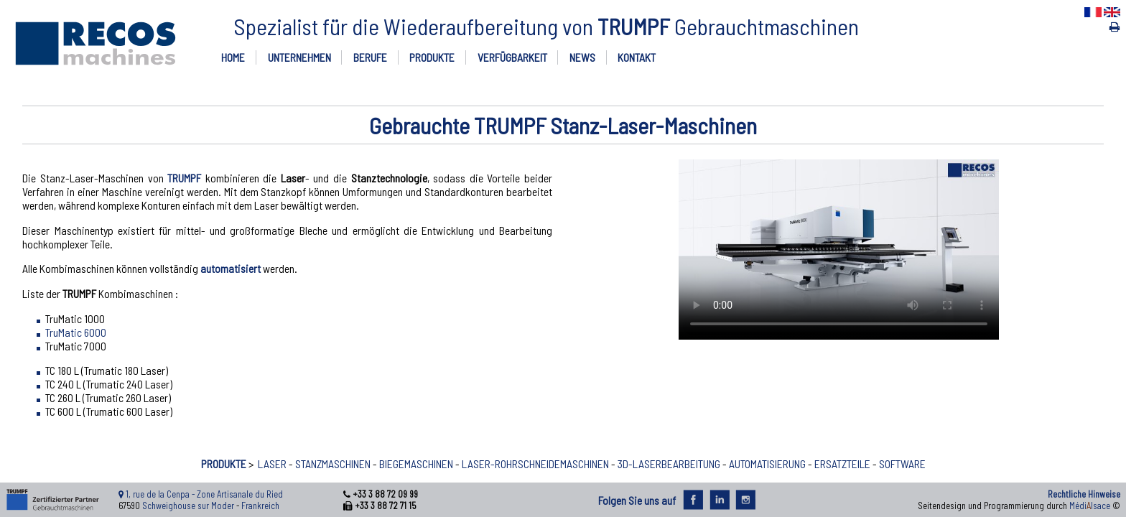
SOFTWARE (902, 463)
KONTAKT (637, 57)
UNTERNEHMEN (299, 57)
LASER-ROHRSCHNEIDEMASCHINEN (535, 463)
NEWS (582, 57)
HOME (233, 57)
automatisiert (230, 268)
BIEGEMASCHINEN (416, 463)
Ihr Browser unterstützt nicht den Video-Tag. (839, 249)
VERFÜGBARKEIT (512, 57)
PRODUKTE (432, 57)
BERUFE (370, 57)
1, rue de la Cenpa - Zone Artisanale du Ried (204, 494)
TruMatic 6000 (75, 332)
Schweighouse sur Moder (188, 505)
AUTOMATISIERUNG (767, 463)
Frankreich (260, 505)
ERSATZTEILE (842, 463)
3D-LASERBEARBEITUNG (669, 463)
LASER (272, 463)
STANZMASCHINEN (333, 463)
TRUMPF (184, 178)
